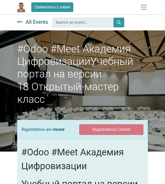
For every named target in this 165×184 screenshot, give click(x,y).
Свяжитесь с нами (52, 7)
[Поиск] (119, 22)
